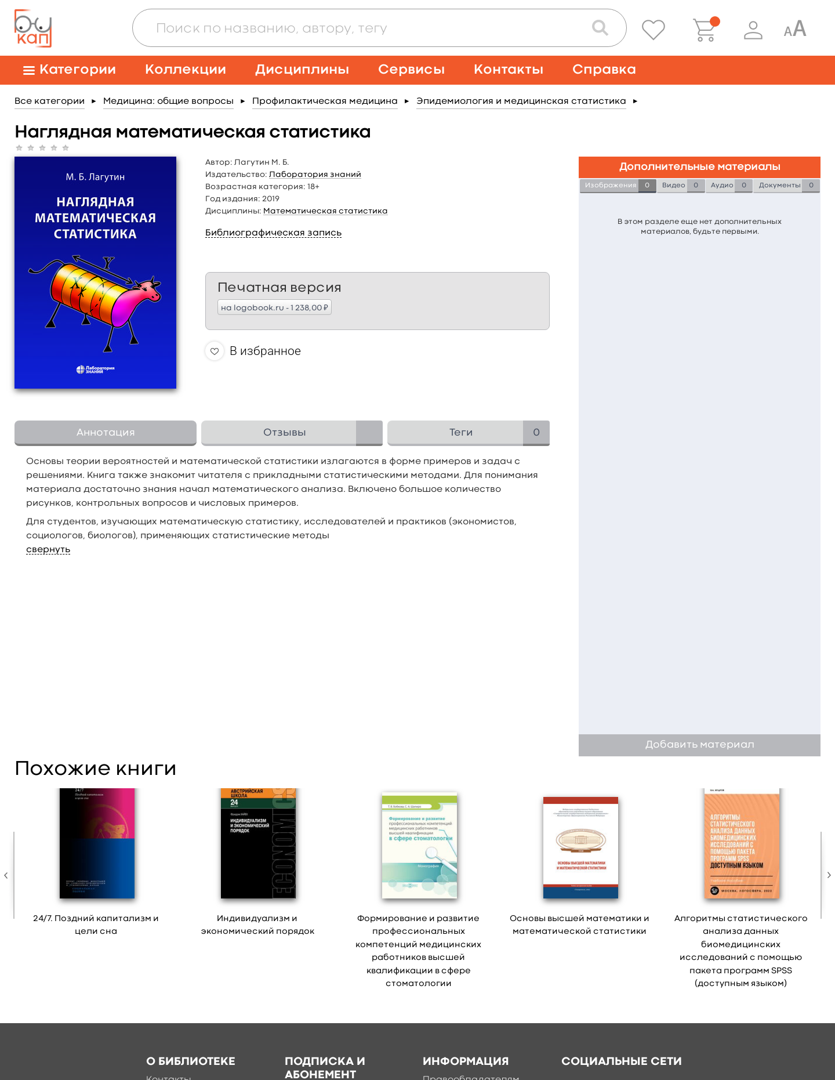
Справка (604, 70)
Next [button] (826, 875)
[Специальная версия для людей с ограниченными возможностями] (795, 30)
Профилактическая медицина (325, 101)
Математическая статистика (325, 211)
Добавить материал (699, 745)
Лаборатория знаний (315, 174)
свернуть (48, 550)
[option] (96, 866)
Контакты (508, 70)
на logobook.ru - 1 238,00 (274, 307)
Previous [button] (8, 875)
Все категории (49, 101)
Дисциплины (302, 70)
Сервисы (411, 70)
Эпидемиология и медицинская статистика (521, 101)
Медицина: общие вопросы (168, 101)
